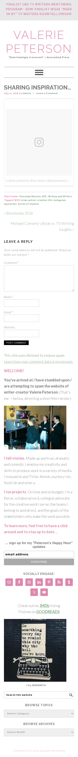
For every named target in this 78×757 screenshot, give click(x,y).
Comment (11, 262)
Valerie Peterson (39, 41)
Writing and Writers (60, 196)
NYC (44, 196)
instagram (59, 200)
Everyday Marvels (30, 196)
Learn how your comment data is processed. (38, 361)
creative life (44, 200)
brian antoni (28, 200)
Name (9, 297)
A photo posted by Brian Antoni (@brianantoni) (36, 180)
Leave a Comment (47, 93)
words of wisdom (28, 204)
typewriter (10, 204)
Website (9, 327)
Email (8, 312)
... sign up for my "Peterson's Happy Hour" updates (39, 545)
